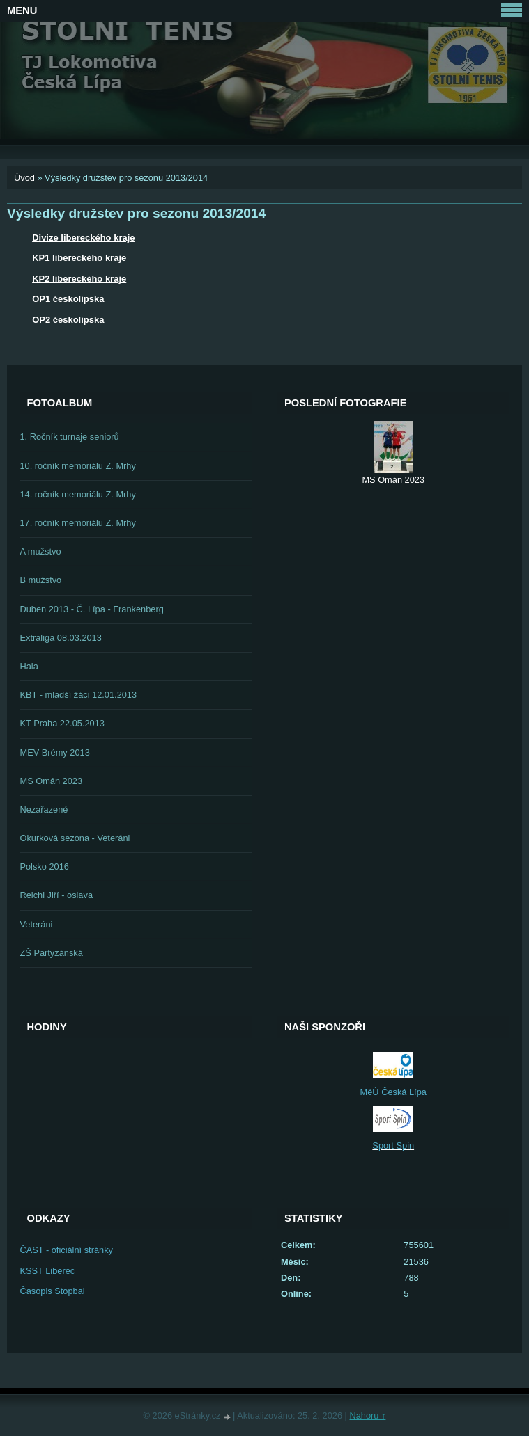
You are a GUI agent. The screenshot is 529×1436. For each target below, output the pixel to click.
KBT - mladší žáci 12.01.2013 (78, 694)
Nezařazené (44, 809)
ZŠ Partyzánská (51, 953)
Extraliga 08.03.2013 (60, 637)
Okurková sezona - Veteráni (75, 838)
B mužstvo (40, 580)
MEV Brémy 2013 (54, 752)
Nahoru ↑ (367, 1415)
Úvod (24, 178)
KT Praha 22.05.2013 (62, 723)
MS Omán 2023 (51, 781)
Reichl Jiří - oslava (56, 895)
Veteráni (36, 924)
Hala (29, 666)
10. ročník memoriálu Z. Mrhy (77, 466)
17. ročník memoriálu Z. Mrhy (77, 523)
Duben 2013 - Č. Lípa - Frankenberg (91, 609)
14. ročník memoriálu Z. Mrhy (77, 494)
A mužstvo (40, 551)
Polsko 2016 (44, 866)
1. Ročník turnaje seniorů (69, 436)
